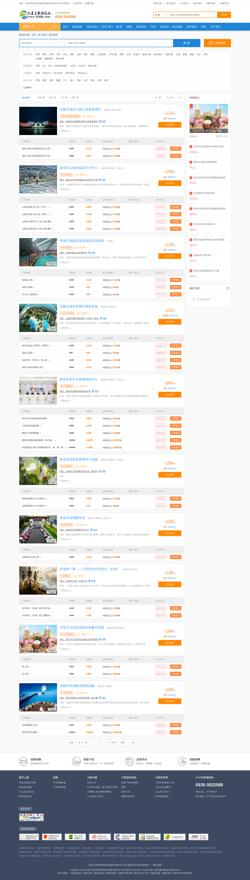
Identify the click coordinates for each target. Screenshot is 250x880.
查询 (123, 787)
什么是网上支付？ (95, 796)
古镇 (129, 54)
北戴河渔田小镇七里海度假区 (80, 109)
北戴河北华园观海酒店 (29, 856)
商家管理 (224, 3)
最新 (40, 97)
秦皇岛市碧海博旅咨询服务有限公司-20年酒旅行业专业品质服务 (119, 865)
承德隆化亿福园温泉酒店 (65, 852)
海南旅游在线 (168, 856)
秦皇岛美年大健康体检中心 (79, 379)
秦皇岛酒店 (99, 873)
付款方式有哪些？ (163, 787)
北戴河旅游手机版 (115, 848)
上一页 (158, 97)
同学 (99, 80)
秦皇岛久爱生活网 (42, 852)
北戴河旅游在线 (26, 848)
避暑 (185, 54)
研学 (106, 80)
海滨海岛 (158, 54)
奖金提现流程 (25, 787)
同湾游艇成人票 (29, 725)
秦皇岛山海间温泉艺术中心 (79, 168)
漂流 (205, 54)
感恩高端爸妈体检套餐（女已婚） (38, 440)
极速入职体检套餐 (30, 433)
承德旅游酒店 (25, 852)
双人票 (25, 674)
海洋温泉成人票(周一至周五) (35, 345)
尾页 (123, 742)
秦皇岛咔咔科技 (109, 856)
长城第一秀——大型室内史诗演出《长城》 (90, 569)
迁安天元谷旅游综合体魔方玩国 (82, 627)
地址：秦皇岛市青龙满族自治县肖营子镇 (79, 180)
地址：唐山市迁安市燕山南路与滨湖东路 (79, 639)
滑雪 (44, 54)
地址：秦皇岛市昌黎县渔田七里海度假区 (79, 121)
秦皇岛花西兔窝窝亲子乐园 (79, 459)
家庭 (44, 80)
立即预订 (175, 148)
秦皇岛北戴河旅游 (128, 856)
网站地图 (157, 865)
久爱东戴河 (99, 848)
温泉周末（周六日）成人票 (34, 360)
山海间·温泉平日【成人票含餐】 (37, 221)
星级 (74, 97)
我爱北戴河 (58, 848)
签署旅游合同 (127, 796)
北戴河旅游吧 (72, 848)
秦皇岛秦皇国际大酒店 (211, 852)
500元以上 (83, 73)
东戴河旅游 (167, 873)
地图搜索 (220, 42)
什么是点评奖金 (26, 792)
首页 (34, 35)
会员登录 (77, 3)
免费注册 (89, 3)
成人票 (25, 666)
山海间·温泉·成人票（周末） (35, 214)
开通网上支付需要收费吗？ (100, 792)
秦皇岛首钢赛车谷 (72, 518)
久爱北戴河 (86, 848)
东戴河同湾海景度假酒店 (157, 848)
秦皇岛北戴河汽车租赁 (149, 856)
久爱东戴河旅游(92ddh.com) (166, 870)
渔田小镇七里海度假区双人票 (35, 156)
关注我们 (184, 3)
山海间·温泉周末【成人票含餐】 (37, 229)
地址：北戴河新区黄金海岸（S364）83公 (79, 318)
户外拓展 (113, 54)
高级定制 (157, 3)
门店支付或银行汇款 (164, 782)
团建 (58, 80)
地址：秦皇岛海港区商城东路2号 (75, 391)
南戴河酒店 (111, 873)
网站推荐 (26, 97)
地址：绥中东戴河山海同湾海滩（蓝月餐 (79, 698)
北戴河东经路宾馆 (179, 848)
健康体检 (48, 58)
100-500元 (70, 73)
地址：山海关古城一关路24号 (73, 581)
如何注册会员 (25, 796)
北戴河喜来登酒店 (72, 856)
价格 (52, 97)
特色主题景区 (61, 66)
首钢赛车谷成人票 (30, 557)
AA (43, 66)
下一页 (169, 97)
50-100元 (58, 73)
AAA (50, 66)
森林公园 (146, 54)
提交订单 (125, 792)
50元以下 (46, 73)
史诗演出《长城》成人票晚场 (35, 615)
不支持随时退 (59, 782)
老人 (72, 80)
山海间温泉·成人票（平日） (35, 207)
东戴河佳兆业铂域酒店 (136, 852)
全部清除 (227, 288)
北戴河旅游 (155, 873)
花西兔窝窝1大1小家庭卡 (33, 506)
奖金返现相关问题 (27, 782)
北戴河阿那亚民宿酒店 (113, 852)
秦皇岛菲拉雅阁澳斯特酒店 (203, 848)
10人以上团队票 (29, 294)
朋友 (93, 80)
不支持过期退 (59, 787)
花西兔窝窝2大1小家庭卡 (33, 498)
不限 (37, 54)
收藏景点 (90, 116)
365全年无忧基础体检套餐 (34, 418)
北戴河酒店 (76, 873)
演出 (86, 54)
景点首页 (42, 35)
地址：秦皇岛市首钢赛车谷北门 (74, 530)
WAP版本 (197, 3)
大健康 (38, 58)
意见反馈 (171, 3)
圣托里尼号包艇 (29, 732)
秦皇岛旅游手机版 (134, 848)
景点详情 (170, 125)
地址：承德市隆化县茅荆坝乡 (73, 253)
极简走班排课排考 (91, 856)
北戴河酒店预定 (43, 848)
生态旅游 (101, 54)
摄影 (93, 54)
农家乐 (136, 54)
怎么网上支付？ (162, 792)
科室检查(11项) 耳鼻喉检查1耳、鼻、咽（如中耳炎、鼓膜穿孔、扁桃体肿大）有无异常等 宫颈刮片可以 (43, 448)
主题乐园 (169, 54)
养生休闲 (60, 58)
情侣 (51, 80)
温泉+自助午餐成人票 (32, 367)
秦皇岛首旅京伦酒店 (52, 856)
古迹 (178, 54)
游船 (192, 54)
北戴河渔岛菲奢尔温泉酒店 (162, 852)
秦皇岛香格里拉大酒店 (187, 852)
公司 (86, 80)
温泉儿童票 (27, 287)
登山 (65, 54)
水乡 (199, 54)
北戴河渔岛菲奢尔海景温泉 (79, 306)
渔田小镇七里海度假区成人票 (35, 148)
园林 (122, 54)
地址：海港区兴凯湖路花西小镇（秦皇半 (79, 471)
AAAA (73, 66)
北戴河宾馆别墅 (125, 873)
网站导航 (211, 3)
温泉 (79, 54)
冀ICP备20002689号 (183, 873)
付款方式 (91, 782)
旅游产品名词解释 (129, 782)
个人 (65, 80)
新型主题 (92, 66)
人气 (63, 97)
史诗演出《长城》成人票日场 (35, 608)
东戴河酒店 (87, 873)
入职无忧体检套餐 (30, 425)
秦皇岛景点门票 (141, 873)
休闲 (51, 54)
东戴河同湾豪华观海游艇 (77, 686)
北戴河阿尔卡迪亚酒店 (89, 852)
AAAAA (81, 66)
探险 (72, 54)
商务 (79, 80)
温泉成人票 (27, 280)
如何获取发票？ (162, 796)
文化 (58, 54)
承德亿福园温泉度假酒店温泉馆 (82, 241)
